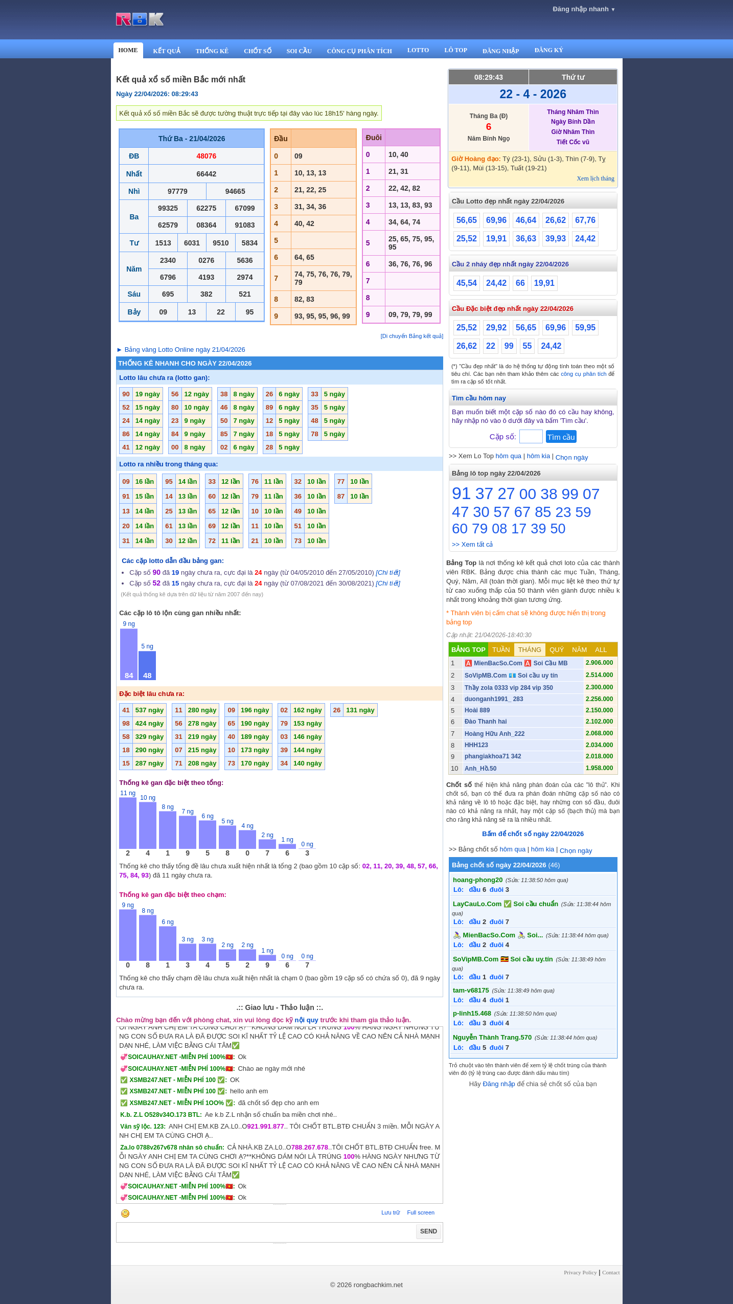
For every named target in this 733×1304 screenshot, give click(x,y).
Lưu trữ (390, 1212)
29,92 (496, 327)
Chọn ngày (572, 457)
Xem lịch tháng (595, 178)
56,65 (466, 220)
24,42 (585, 238)
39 (538, 528)
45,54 (466, 283)
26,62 (555, 220)
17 (518, 528)
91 (461, 493)
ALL (601, 650)
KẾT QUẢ (166, 51)
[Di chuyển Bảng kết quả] (412, 336)
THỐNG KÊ (212, 51)
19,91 (496, 238)
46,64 (526, 220)
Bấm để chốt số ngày (533, 834)
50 (557, 528)
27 (506, 494)
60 (460, 528)
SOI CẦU (299, 51)
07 (591, 493)
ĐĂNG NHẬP (501, 51)
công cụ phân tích (584, 374)
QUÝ (556, 650)
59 (583, 512)
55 (527, 346)
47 (460, 511)
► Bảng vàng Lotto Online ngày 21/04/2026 (180, 349)
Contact (611, 1272)
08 (499, 528)
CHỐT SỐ (257, 51)
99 (509, 346)
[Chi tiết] (388, 572)
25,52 (466, 238)
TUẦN (501, 650)
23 (563, 512)
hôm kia (539, 456)
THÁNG (530, 650)
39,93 (555, 238)
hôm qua (509, 456)
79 (480, 528)
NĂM (579, 650)
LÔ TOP (455, 50)
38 (548, 493)
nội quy (306, 1020)
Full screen (420, 1212)
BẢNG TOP (468, 650)
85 (543, 512)
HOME (128, 50)
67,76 (585, 220)
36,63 (526, 238)
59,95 (585, 327)
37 (484, 493)
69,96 (496, 220)
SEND (428, 1231)
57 (502, 512)
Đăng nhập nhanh (584, 9)
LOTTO (418, 50)
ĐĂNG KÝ (549, 50)
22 (490, 346)
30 (481, 512)
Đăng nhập (499, 1084)
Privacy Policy (580, 1272)
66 (520, 283)
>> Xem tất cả (472, 544)
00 (527, 493)
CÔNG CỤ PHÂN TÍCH (359, 51)
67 (522, 512)
